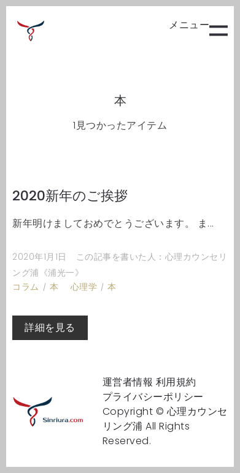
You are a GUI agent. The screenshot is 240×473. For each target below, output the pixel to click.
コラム (25, 287)
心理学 (84, 287)
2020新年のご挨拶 (70, 195)
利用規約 (176, 382)
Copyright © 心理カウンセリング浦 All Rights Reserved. (165, 426)
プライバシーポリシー (153, 397)
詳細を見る (50, 327)
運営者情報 (128, 382)
